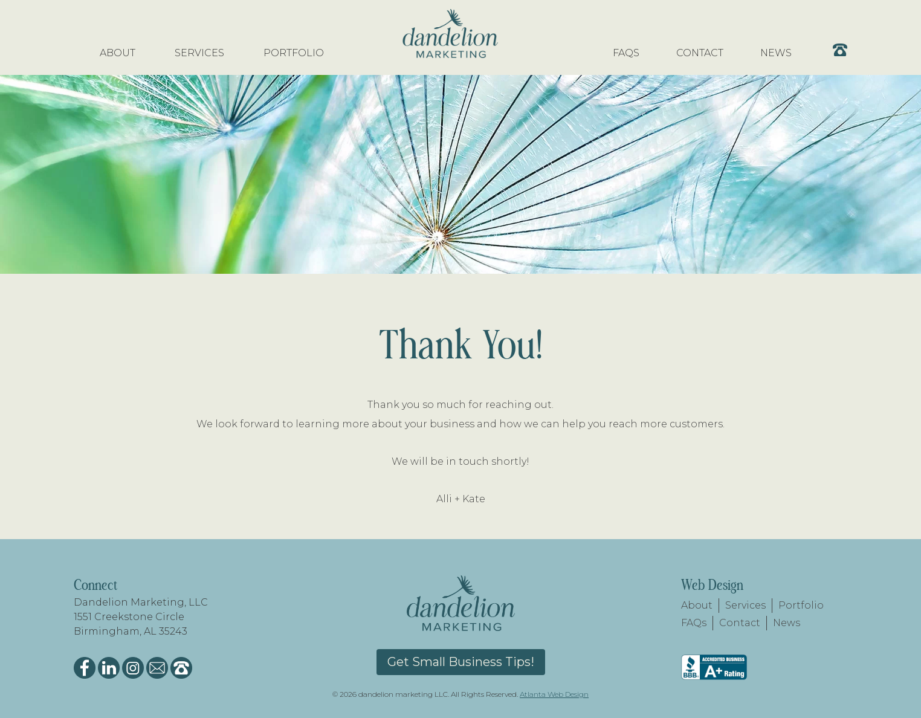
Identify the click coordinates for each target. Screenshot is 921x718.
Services (745, 605)
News (786, 623)
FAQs (693, 623)
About (697, 605)
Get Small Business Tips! (460, 662)
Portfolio (801, 605)
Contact (739, 623)
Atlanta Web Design (554, 694)
